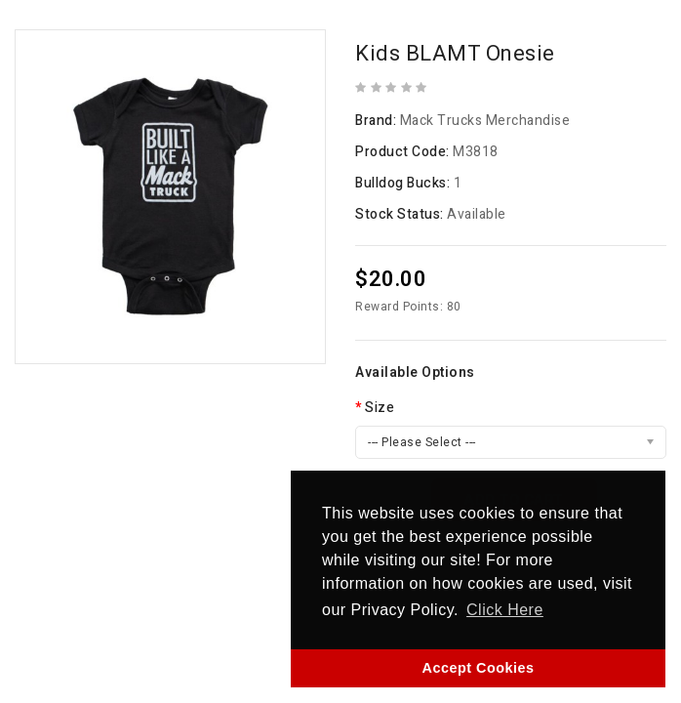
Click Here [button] (504, 609)
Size (379, 407)
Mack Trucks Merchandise (485, 120)
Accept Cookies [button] (478, 668)
